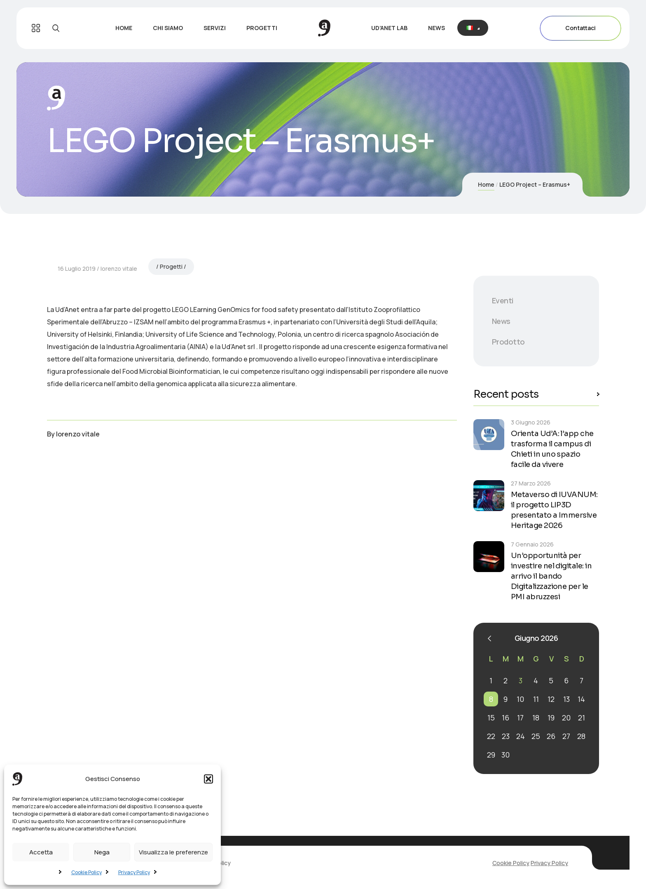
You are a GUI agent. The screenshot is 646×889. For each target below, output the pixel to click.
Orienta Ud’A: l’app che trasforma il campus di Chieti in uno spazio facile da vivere (552, 449)
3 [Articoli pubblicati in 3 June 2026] (520, 680)
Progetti (171, 489)
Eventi (502, 300)
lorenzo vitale (119, 491)
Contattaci (580, 28)
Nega (102, 852)
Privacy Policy (134, 872)
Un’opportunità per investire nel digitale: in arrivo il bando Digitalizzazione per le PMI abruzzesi (551, 576)
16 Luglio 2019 (77, 491)
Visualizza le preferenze (173, 852)
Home (486, 184)
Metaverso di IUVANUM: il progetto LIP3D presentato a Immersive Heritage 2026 (554, 510)
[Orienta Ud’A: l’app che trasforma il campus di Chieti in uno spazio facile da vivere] (488, 434)
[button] (208, 779)
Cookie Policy (86, 872)
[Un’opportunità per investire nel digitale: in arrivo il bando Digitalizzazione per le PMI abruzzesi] (488, 556)
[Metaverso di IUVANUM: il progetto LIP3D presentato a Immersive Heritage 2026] (488, 495)
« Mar (489, 638)
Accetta (41, 852)
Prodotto (508, 342)
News (501, 321)
